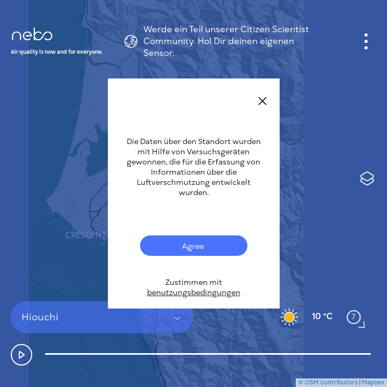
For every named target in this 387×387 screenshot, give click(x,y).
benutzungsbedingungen (193, 293)
